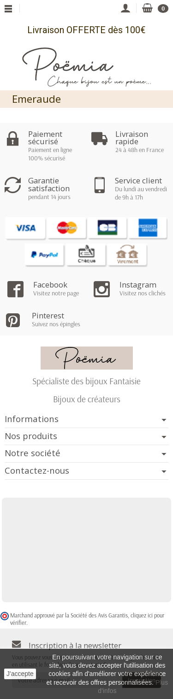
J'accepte (20, 673)
